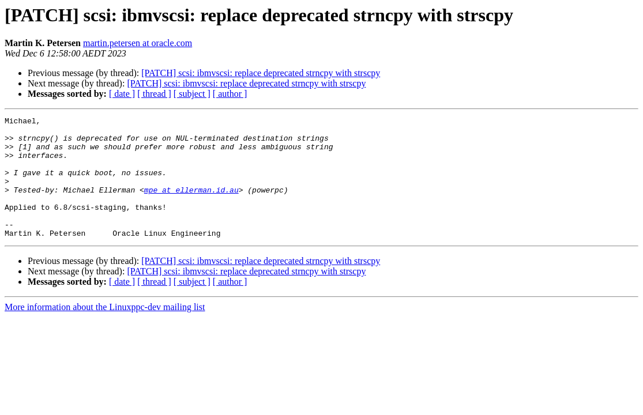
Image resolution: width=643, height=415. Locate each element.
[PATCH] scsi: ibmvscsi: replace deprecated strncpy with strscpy (260, 73)
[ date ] (122, 94)
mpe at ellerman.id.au (191, 205)
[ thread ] (154, 94)
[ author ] (230, 94)
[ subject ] (192, 94)
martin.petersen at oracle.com (137, 43)
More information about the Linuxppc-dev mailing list (105, 331)
